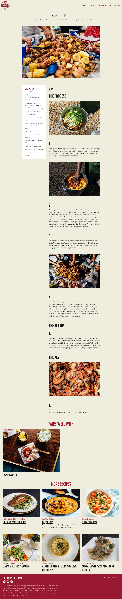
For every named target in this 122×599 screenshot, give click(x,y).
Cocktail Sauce (10, 474)
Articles (85, 5)
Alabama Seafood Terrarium (16, 566)
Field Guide (102, 5)
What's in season (114, 5)
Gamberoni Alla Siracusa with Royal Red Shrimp (59, 568)
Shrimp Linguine (89, 522)
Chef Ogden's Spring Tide (14, 522)
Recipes (93, 5)
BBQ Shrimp (47, 522)
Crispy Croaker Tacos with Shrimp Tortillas (98, 568)
